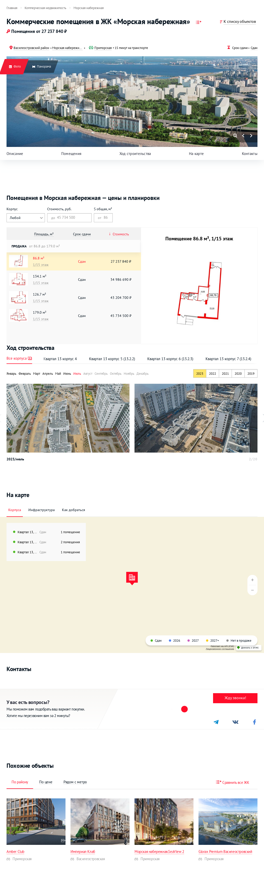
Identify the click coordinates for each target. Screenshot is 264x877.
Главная (12, 8)
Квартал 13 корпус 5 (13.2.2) (112, 358)
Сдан (254, 48)
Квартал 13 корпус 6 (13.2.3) (170, 358)
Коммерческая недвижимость (45, 8)
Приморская (103, 48)
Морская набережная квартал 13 (67, 48)
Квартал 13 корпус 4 (60, 358)
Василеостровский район (31, 48)
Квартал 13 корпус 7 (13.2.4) (228, 358)
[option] (68, 418)
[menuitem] (12, 8)
